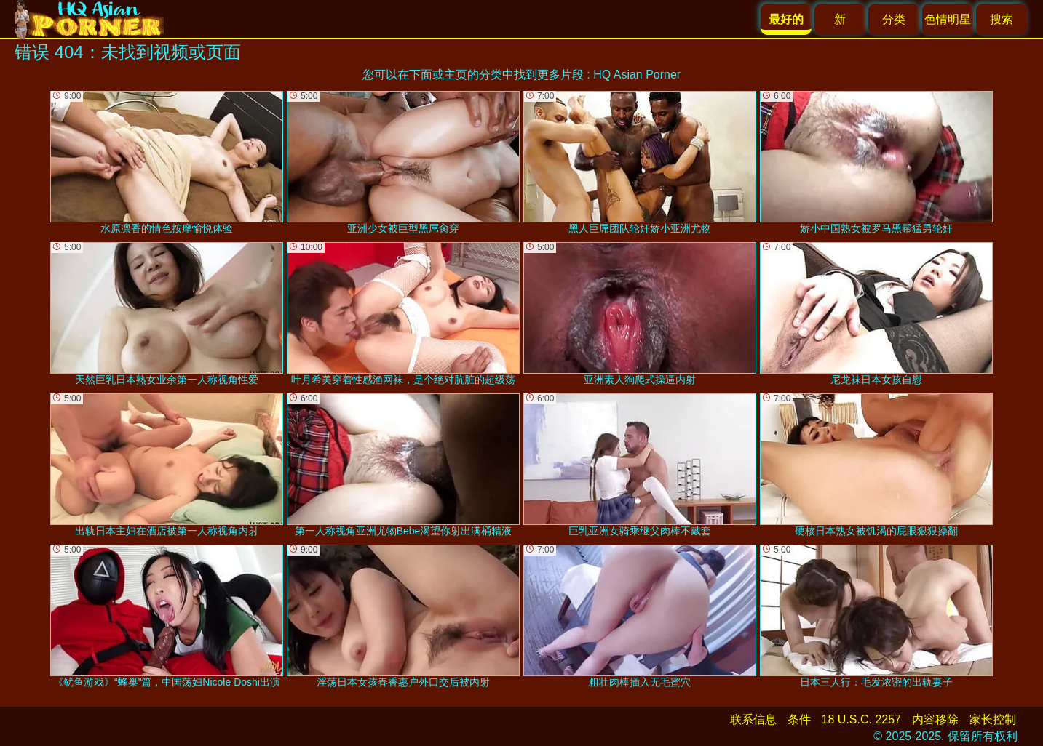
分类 (893, 19)
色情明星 (947, 19)
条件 (799, 719)
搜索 (1001, 19)
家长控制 (992, 719)
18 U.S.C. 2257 (861, 719)
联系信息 (753, 719)
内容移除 (935, 719)
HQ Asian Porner (637, 74)
